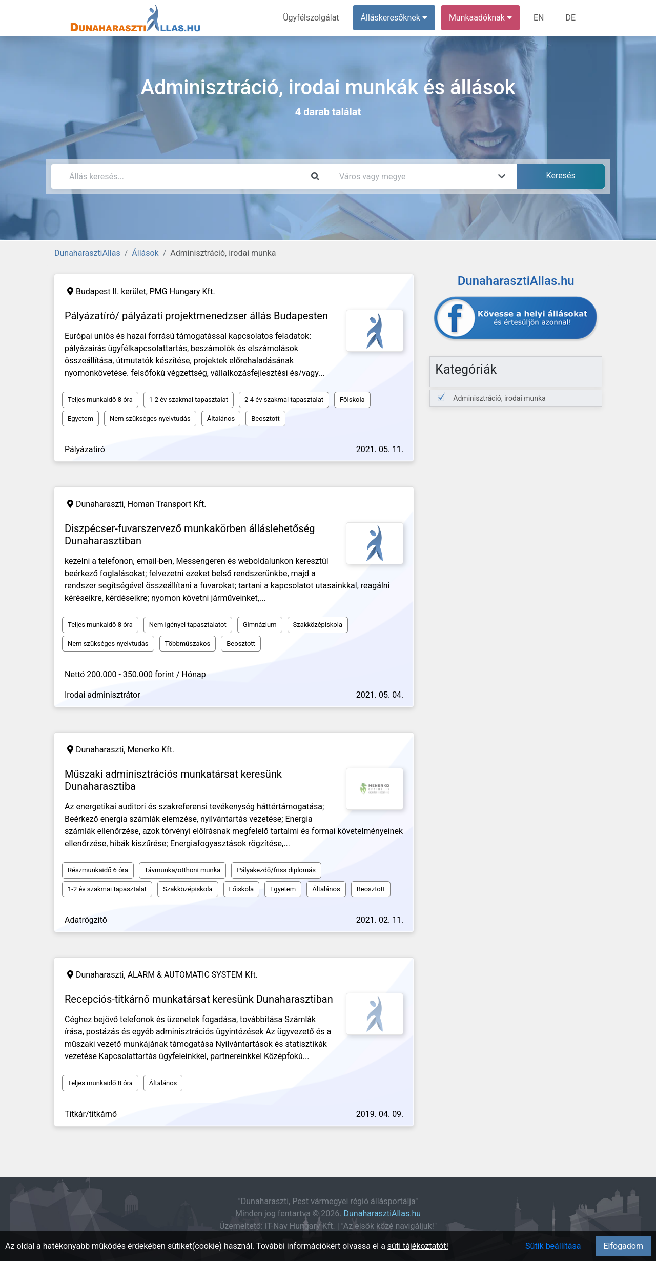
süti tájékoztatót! (417, 1246)
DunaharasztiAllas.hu (382, 1213)
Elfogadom (623, 1246)
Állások (145, 253)
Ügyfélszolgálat (311, 18)
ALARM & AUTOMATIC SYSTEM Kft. (193, 975)
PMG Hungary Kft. (182, 291)
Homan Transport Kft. (167, 504)
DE (570, 18)
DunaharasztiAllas (87, 253)
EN (539, 18)
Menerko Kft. (151, 750)
